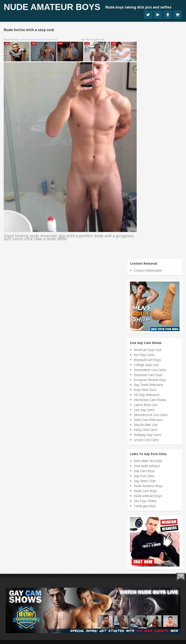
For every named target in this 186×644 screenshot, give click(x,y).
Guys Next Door (145, 390)
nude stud (30, 39)
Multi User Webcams (148, 420)
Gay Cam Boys (144, 471)
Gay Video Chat (144, 481)
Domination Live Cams (150, 370)
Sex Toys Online (145, 501)
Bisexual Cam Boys (147, 360)
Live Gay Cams (144, 410)
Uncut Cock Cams (146, 440)
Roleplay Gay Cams (147, 435)
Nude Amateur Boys (52, 7)
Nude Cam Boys (145, 491)
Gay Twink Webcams (148, 385)
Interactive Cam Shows (150, 400)
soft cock (40, 39)
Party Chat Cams (146, 430)
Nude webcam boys (148, 496)
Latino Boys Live (145, 405)
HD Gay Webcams (146, 395)
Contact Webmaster (148, 270)
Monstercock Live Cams (151, 415)
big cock (19, 39)
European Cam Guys (148, 375)
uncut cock (51, 39)
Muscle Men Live (146, 425)
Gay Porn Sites (144, 476)
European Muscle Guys (150, 380)
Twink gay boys (145, 506)
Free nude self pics (147, 466)
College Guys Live (146, 365)
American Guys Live (147, 350)
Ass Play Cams (144, 355)
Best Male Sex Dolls (148, 461)
